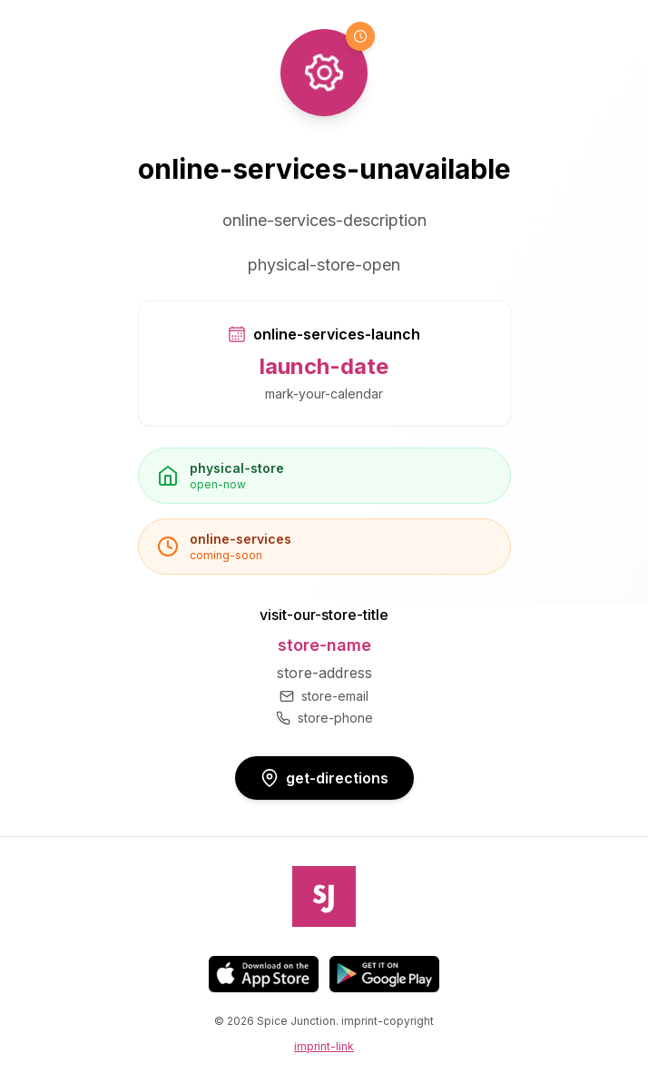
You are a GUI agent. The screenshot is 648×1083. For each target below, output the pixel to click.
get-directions (324, 778)
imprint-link (324, 1046)
